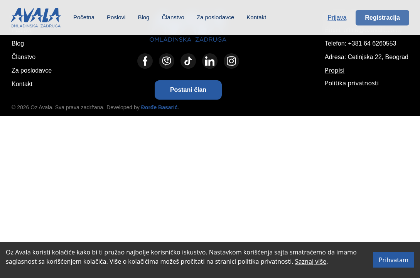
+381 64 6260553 (372, 43)
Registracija (382, 17)
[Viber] (166, 61)
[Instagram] (231, 61)
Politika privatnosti (352, 83)
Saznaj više (310, 261)
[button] (188, 90)
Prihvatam (393, 260)
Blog (143, 17)
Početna (83, 17)
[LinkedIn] (210, 61)
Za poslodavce (215, 17)
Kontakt (256, 17)
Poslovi (116, 17)
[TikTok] (188, 61)
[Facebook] (145, 61)
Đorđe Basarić (159, 107)
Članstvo (173, 17)
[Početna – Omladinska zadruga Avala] (36, 17)
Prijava (336, 17)
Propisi (334, 70)
